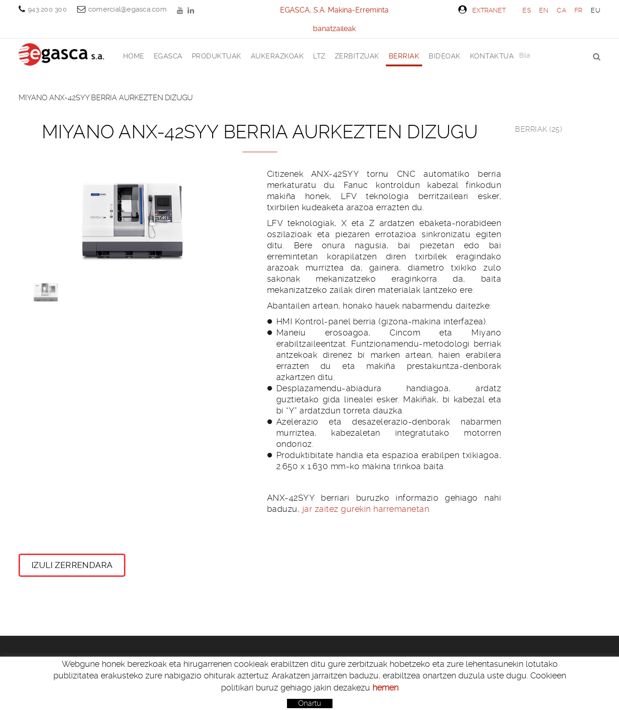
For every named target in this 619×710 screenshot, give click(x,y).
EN (544, 10)
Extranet (482, 10)
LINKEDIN (192, 10)
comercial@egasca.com (127, 9)
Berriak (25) (538, 129)
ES (526, 10)
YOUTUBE (181, 10)
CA (561, 10)
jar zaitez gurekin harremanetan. (366, 509)
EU (595, 10)
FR (578, 10)
